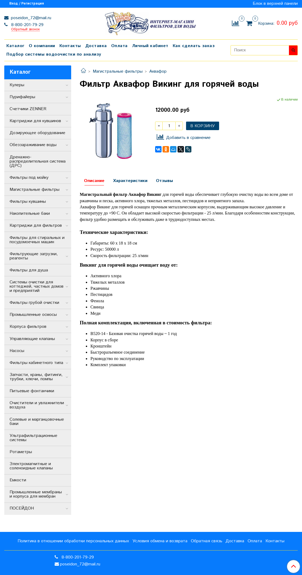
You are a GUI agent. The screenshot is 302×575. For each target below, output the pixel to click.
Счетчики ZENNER (28, 109)
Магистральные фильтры (118, 71)
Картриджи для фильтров (36, 225)
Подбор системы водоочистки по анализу (53, 54)
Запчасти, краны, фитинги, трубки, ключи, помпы (36, 377)
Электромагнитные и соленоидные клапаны (31, 466)
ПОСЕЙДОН (22, 508)
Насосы (17, 351)
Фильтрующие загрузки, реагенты (34, 256)
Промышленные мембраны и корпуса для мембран (36, 494)
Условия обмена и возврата (159, 541)
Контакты (70, 46)
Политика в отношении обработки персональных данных (73, 541)
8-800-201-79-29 (26, 25)
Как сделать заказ (194, 46)
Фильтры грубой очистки (34, 303)
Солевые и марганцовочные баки (37, 421)
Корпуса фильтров (28, 327)
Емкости (18, 480)
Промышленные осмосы (33, 315)
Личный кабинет (150, 46)
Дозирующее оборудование (37, 133)
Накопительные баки (30, 213)
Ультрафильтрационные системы (33, 438)
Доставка (96, 46)
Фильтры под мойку (29, 178)
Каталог (15, 46)
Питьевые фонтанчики (32, 391)
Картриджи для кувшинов (35, 121)
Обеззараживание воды (33, 145)
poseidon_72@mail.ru (30, 18)
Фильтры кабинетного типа (36, 363)
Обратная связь (206, 541)
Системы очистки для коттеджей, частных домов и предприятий (36, 286)
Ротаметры (21, 452)
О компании (42, 46)
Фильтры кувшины (28, 201)
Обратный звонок (25, 29)
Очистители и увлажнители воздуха (37, 405)
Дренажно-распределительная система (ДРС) (38, 161)
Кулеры (17, 85)
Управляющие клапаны (32, 339)
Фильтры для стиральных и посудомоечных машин (37, 240)
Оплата (119, 46)
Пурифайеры (22, 97)
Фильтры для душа (29, 270)
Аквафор (158, 71)
